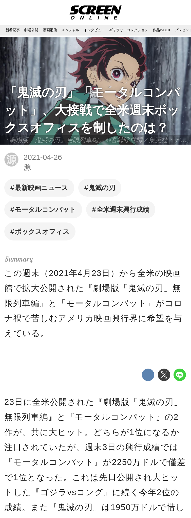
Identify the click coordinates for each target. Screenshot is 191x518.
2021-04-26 (43, 157)
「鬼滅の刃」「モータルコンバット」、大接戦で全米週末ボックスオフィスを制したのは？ (92, 109)
